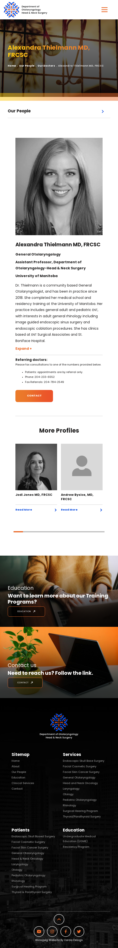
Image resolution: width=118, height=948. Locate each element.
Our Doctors (46, 65)
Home (12, 65)
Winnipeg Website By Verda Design (59, 940)
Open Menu (104, 111)
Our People (27, 65)
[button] (104, 10)
